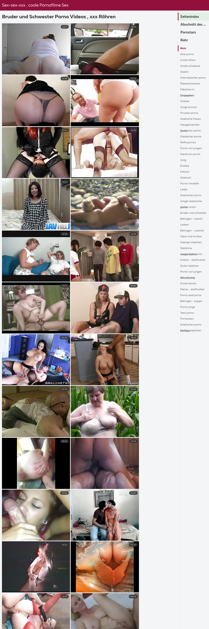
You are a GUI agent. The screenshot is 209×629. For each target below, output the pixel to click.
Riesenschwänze (190, 83)
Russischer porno (190, 130)
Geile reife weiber (54, 620)
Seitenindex (190, 17)
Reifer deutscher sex (56, 624)
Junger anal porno (191, 254)
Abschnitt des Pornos (194, 24)
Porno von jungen (191, 148)
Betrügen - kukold (191, 219)
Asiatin (184, 72)
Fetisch (184, 172)
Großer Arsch (188, 207)
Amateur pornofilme (45, 617)
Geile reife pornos (134, 620)
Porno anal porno (190, 295)
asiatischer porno (190, 195)
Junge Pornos (188, 107)
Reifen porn (28, 620)
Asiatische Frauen (190, 119)
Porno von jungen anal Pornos (191, 273)
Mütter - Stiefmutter (192, 260)
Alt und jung (187, 277)
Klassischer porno (190, 136)
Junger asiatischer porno (191, 202)
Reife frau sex (162, 620)
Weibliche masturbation (188, 249)
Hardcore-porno (190, 154)
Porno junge (187, 307)
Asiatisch (185, 178)
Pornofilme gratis (105, 620)
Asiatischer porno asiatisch (190, 325)
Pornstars (188, 32)
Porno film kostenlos (168, 617)
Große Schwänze (190, 66)
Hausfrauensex (188, 620)
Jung (183, 160)
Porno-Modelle (189, 183)
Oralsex (184, 101)
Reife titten (116, 624)
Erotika (184, 166)
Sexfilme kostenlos (136, 617)
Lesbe (183, 189)
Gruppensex (187, 95)
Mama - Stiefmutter (192, 289)
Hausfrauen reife (179, 624)
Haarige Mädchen (191, 242)
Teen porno (187, 313)
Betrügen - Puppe (191, 301)
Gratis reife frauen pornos (20, 624)
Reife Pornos (188, 142)
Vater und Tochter (191, 236)
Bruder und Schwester (193, 213)
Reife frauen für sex (105, 617)
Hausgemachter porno (190, 126)
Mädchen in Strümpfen (187, 90)
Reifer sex (80, 620)
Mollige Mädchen (190, 330)
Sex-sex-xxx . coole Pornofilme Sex (35, 5)
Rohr (184, 40)
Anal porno (187, 54)
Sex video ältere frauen (146, 624)
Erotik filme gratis (89, 624)
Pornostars (187, 319)
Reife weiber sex (14, 617)
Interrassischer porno (193, 78)
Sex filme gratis (75, 617)
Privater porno (189, 113)
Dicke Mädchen (189, 266)
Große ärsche (188, 283)
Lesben (184, 225)
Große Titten (187, 60)
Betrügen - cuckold (192, 230)
